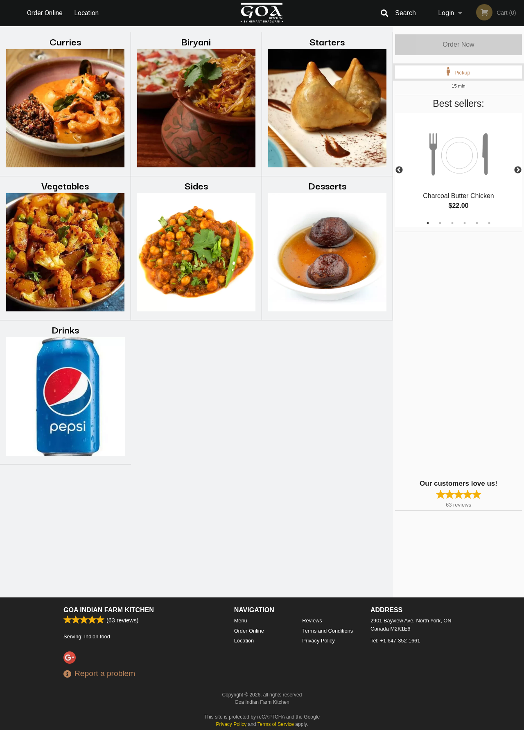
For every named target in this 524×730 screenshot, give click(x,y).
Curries (65, 41)
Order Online (45, 13)
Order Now (458, 44)
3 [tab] (452, 223)
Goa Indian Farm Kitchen (108, 609)
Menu (240, 620)
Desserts (327, 185)
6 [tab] (489, 223)
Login (446, 13)
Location (86, 13)
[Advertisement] (446, 355)
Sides (196, 185)
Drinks (65, 329)
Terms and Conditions (327, 631)
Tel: (395, 641)
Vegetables (65, 185)
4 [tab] (465, 223)
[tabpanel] (458, 170)
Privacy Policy (318, 641)
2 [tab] (440, 223)
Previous (399, 170)
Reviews (312, 620)
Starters (327, 41)
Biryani (196, 41)
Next (518, 170)
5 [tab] (477, 223)
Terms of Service (275, 724)
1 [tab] (428, 223)
